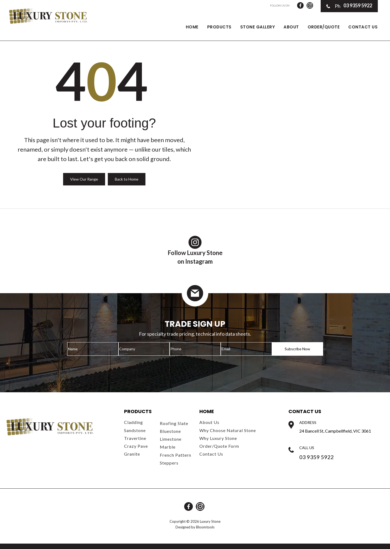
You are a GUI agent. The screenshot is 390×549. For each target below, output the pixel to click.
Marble (168, 446)
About (291, 27)
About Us (209, 422)
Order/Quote (324, 27)
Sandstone (135, 430)
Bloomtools (205, 527)
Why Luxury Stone (218, 438)
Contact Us (363, 27)
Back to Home (126, 179)
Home (192, 27)
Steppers (169, 462)
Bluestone (170, 431)
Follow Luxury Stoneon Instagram (195, 250)
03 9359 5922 (349, 5)
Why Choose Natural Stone (227, 430)
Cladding (133, 422)
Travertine (135, 438)
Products (219, 27)
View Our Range (84, 179)
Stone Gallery (257, 27)
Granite (132, 453)
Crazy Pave (136, 446)
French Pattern (175, 455)
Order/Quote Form (219, 446)
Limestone (170, 439)
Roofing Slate (174, 423)
